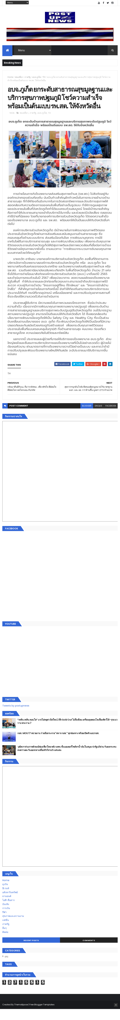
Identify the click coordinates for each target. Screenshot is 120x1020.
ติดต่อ (5, 943)
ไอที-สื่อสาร (8, 911)
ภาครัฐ (28, 77)
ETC (6, 967)
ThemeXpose (21, 1015)
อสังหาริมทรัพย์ (10, 903)
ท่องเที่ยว (19, 77)
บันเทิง (5, 915)
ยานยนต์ (6, 907)
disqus (98, 416)
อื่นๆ (4, 939)
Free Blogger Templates (41, 1015)
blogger (86, 416)
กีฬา (4, 923)
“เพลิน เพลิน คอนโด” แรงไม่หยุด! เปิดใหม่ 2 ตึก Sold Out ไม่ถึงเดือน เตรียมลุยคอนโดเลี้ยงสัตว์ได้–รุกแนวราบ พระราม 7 (67, 732)
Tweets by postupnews (15, 716)
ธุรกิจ (5, 895)
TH (44, 77)
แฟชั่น (5, 931)
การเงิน (6, 919)
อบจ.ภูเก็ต (36, 77)
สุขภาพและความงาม (13, 927)
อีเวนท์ (5, 899)
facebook (110, 416)
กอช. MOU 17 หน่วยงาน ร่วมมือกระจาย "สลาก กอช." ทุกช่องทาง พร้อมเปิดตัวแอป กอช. (58, 744)
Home (10, 77)
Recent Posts (31, 951)
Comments (89, 951)
